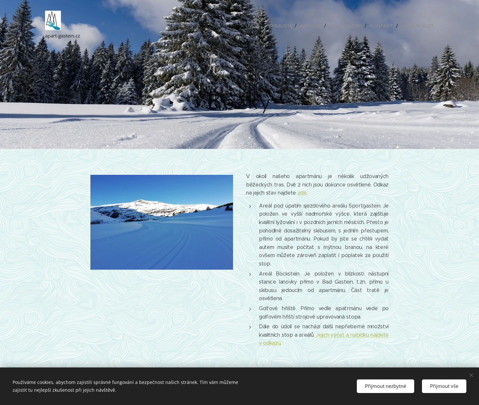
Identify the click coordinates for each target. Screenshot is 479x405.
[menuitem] (255, 26)
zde (302, 193)
